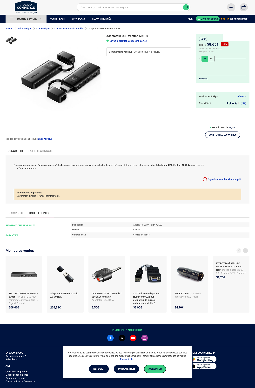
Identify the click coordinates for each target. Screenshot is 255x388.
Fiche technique (40, 151)
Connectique (43, 28)
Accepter (155, 368)
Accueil (9, 28)
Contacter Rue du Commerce (20, 381)
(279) (236, 103)
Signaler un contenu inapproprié (224, 179)
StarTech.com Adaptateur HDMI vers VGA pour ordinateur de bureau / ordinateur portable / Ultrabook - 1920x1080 (146, 300)
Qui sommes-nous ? (16, 356)
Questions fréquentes (17, 371)
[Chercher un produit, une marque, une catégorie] (133, 7)
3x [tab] (205, 58)
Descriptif (16, 213)
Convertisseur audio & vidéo (68, 28)
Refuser (98, 368)
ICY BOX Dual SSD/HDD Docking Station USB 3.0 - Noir (229, 266)
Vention (136, 229)
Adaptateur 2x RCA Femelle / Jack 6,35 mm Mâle (107, 295)
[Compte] (231, 7)
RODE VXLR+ (181, 293)
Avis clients (11, 359)
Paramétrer (126, 368)
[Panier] (244, 7)
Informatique (25, 28)
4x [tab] (211, 58)
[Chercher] (186, 7)
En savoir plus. (127, 359)
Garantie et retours (15, 378)
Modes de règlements (17, 374)
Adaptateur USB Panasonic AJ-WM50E (64, 295)
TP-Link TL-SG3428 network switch (23, 295)
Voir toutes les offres (223, 134)
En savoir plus (45, 139)
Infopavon (241, 96)
